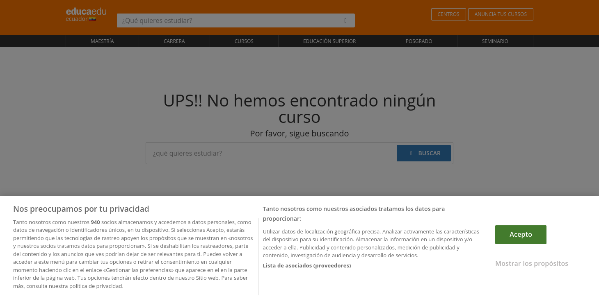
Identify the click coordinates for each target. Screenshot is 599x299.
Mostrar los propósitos (531, 264)
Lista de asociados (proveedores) (307, 267)
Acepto (521, 235)
